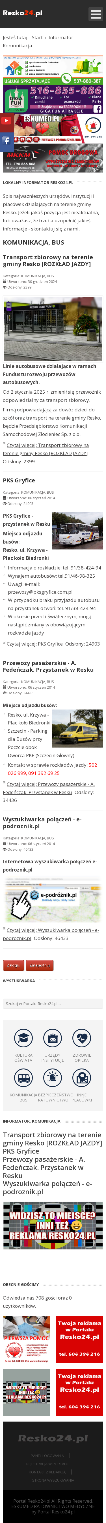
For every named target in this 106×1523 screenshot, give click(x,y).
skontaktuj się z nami (55, 228)
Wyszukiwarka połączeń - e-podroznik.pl (42, 822)
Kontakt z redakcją (47, 1472)
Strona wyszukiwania (53, 1480)
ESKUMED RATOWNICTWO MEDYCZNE (53, 1506)
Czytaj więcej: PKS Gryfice (35, 643)
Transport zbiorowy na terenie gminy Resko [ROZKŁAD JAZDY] (48, 260)
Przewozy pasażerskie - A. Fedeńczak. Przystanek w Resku (48, 666)
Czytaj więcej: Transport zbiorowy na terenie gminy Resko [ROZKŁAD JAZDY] (46, 449)
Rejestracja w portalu (47, 1463)
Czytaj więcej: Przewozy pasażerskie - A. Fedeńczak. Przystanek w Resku (49, 788)
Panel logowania (47, 1455)
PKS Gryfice (19, 480)
